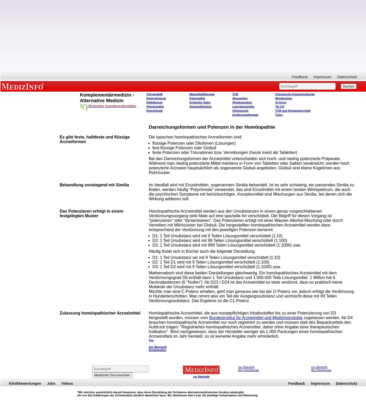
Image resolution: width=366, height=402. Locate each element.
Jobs (51, 383)
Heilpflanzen (155, 102)
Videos (67, 383)
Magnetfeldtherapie (202, 94)
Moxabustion (283, 98)
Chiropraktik (155, 94)
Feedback (300, 77)
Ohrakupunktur (242, 102)
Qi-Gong (280, 102)
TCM (235, 94)
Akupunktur (240, 98)
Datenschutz (347, 77)
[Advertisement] (183, 36)
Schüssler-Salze (200, 102)
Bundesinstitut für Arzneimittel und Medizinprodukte (256, 318)
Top (151, 340)
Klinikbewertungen (25, 383)
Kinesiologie (155, 110)
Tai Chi (279, 106)
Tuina (278, 114)
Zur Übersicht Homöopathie (158, 348)
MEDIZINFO (24, 86)
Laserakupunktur (243, 106)
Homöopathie (155, 106)
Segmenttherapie (200, 106)
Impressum (322, 77)
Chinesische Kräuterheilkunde (295, 94)
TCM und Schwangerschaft (292, 110)
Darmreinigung (156, 98)
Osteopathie (197, 98)
